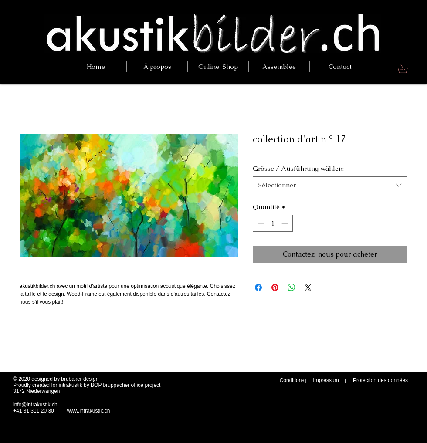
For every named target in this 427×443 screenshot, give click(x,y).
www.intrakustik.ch (88, 411)
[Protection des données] (380, 380)
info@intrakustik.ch (35, 405)
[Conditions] (292, 380)
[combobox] (330, 184)
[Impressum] (325, 380)
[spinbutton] (272, 223)
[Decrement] (260, 223)
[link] (406, 68)
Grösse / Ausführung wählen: (298, 168)
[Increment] (285, 223)
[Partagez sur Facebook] (258, 287)
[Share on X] (308, 287)
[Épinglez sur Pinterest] (275, 287)
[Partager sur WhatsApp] (291, 287)
